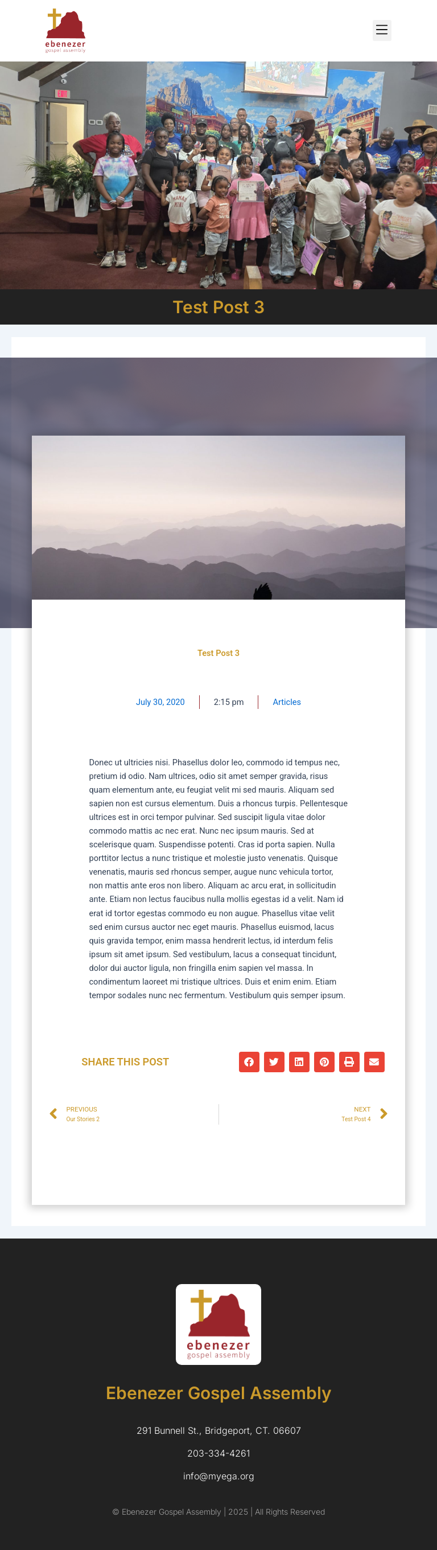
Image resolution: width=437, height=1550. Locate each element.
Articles (287, 702)
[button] (382, 30)
